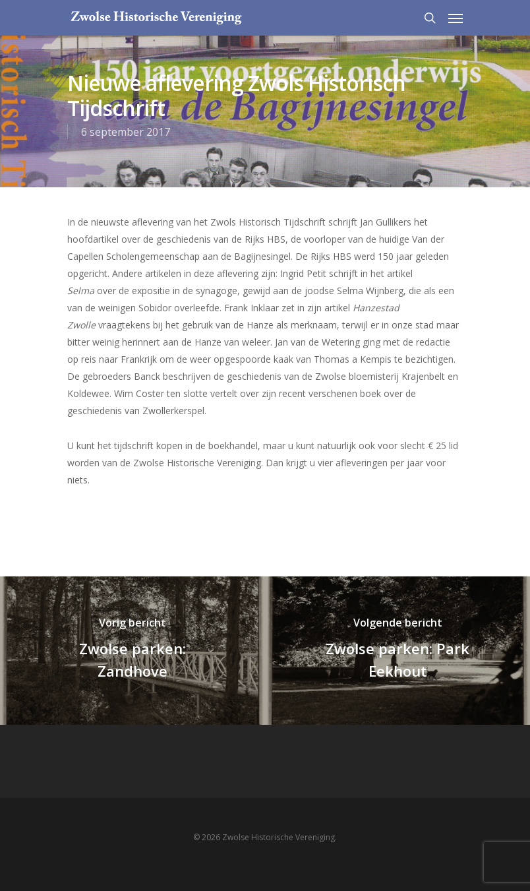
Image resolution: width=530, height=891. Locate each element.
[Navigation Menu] (455, 17)
